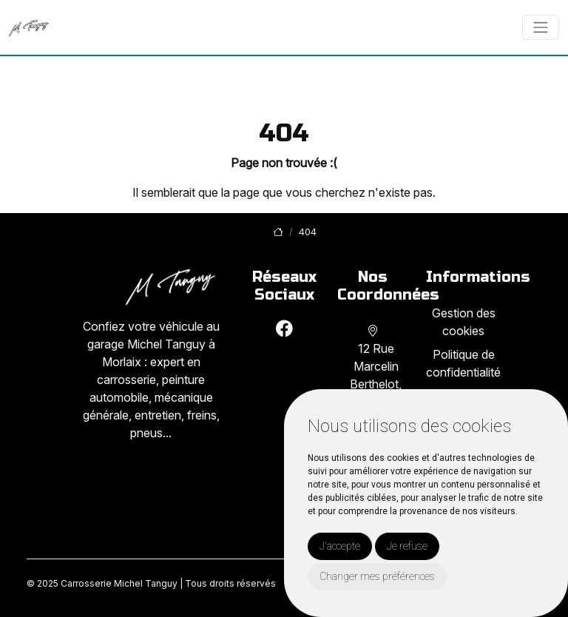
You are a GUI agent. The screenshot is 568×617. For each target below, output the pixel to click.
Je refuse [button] (407, 546)
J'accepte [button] (340, 546)
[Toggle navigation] (540, 27)
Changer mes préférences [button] (377, 576)
